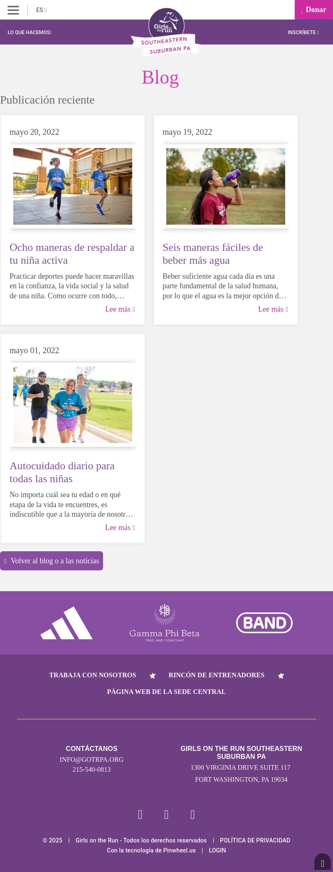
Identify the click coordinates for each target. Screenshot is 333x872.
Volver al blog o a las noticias (51, 561)
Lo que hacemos (29, 32)
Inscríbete (303, 32)
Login (217, 850)
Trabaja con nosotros (92, 675)
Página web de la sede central (166, 691)
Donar (313, 9)
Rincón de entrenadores (217, 675)
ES (41, 10)
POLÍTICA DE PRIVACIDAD (255, 840)
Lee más (120, 309)
